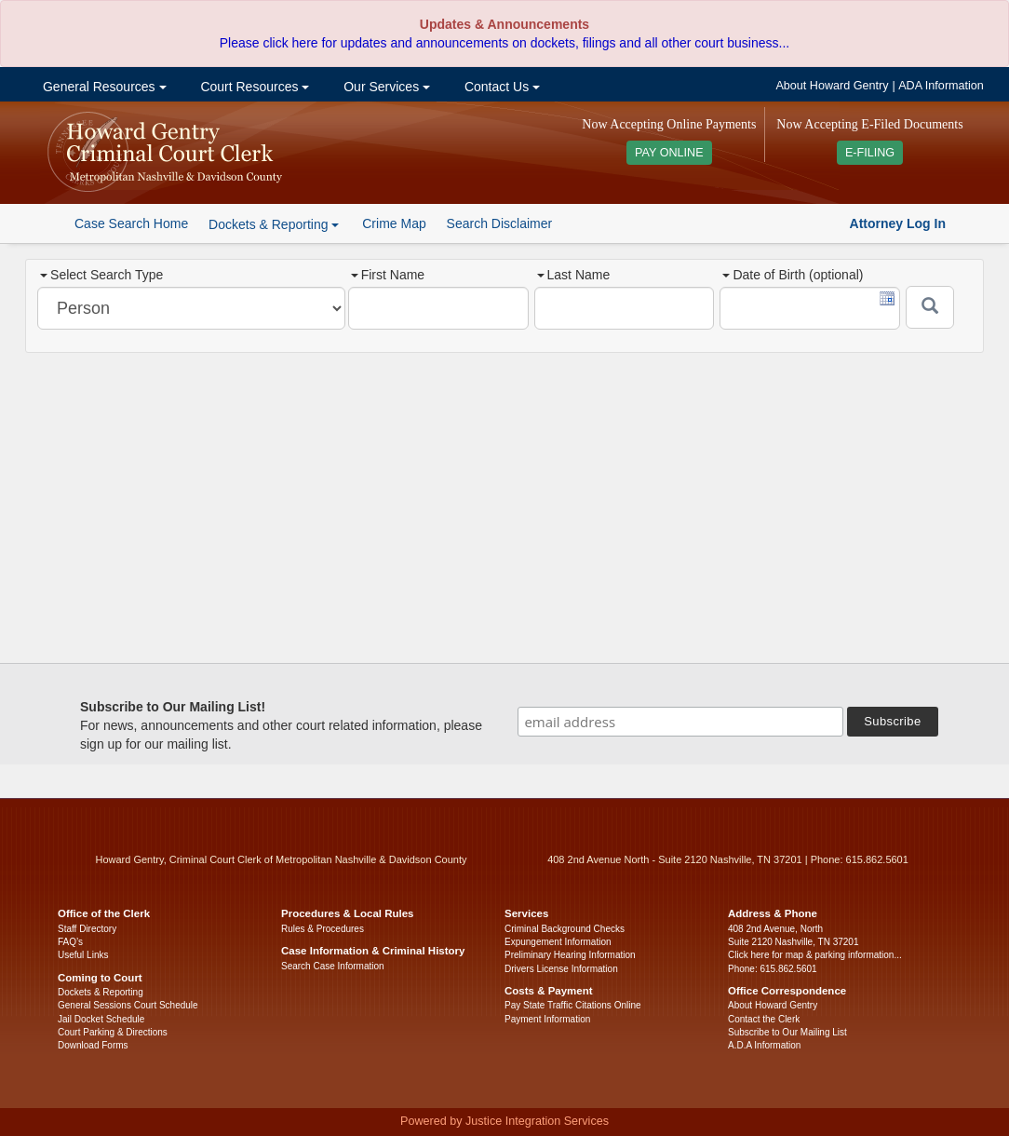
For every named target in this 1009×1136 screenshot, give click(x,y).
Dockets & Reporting (100, 992)
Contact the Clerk (764, 1019)
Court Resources (253, 86)
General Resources (102, 86)
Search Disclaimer (500, 223)
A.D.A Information (764, 1045)
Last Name (574, 274)
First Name (387, 274)
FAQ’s (70, 942)
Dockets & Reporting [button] (274, 224)
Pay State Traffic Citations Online (572, 1005)
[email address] (680, 722)
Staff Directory (87, 929)
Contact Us (500, 86)
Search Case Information (332, 966)
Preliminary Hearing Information (570, 955)
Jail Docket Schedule (101, 1019)
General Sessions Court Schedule (128, 1005)
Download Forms (93, 1045)
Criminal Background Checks (564, 929)
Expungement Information (558, 942)
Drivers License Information (561, 969)
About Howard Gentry (831, 85)
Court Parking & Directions (113, 1032)
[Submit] (930, 307)
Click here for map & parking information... (815, 955)
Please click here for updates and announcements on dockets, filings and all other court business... (504, 42)
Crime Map (393, 223)
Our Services (385, 86)
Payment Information (547, 1019)
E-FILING (870, 152)
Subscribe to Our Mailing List (787, 1032)
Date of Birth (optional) (792, 274)
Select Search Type (101, 274)
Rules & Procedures (322, 929)
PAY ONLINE (669, 152)
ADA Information (941, 85)
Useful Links (83, 955)
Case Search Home (131, 223)
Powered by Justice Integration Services (504, 1121)
